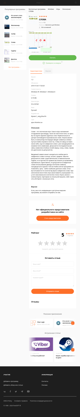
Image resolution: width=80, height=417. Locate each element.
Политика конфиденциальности (41, 401)
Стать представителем (52, 218)
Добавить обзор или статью (13, 385)
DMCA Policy (8, 401)
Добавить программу (11, 381)
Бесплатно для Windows (52, 25)
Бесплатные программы (37, 9)
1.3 (42, 22)
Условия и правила (21, 401)
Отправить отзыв (52, 291)
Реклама (44, 385)
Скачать (53, 58)
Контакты (45, 381)
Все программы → (15, 67)
